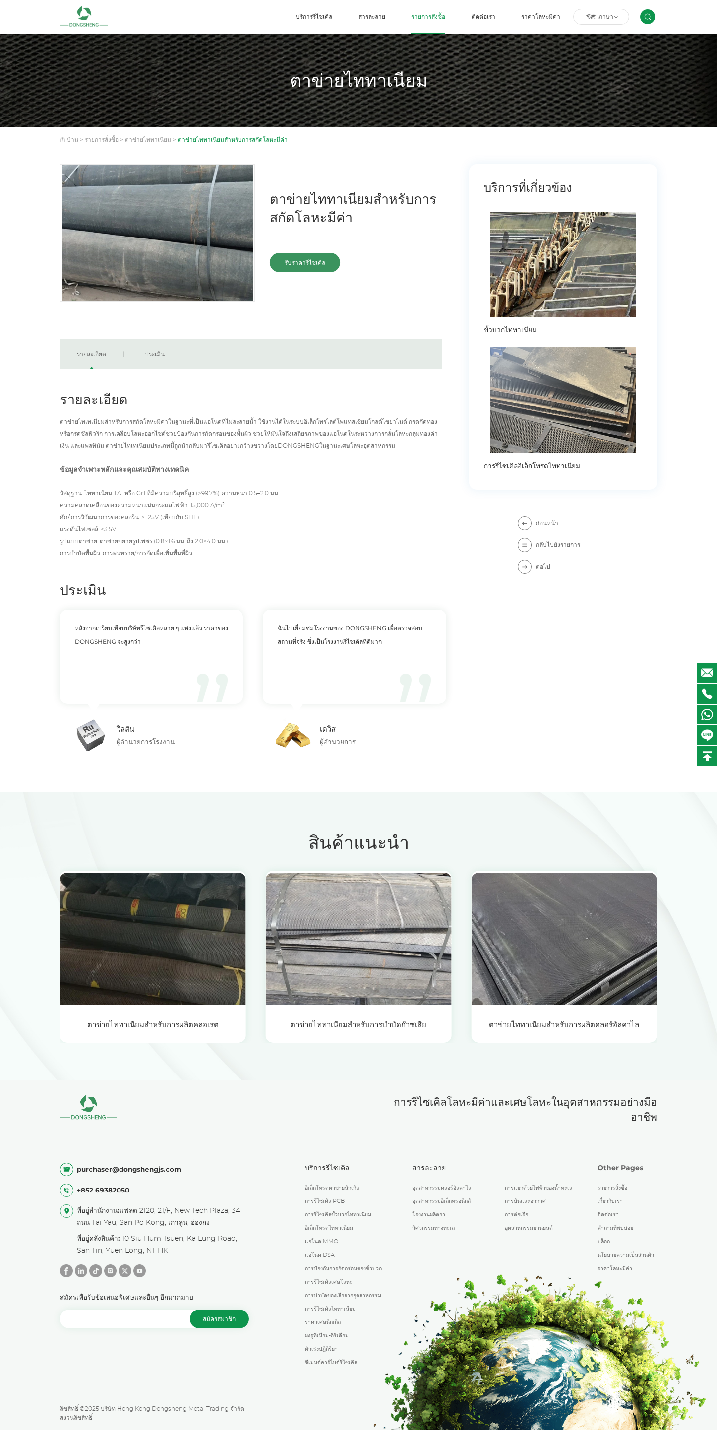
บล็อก (604, 1241)
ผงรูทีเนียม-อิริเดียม (327, 1335)
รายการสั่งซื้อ (428, 16)
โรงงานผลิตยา (428, 1214)
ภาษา (601, 17)
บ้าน (72, 139)
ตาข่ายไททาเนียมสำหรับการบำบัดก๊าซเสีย (358, 1024)
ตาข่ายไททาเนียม (148, 139)
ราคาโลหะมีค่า (540, 16)
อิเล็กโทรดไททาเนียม (329, 1228)
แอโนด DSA (320, 1255)
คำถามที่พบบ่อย (615, 1228)
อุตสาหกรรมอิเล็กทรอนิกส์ (441, 1201)
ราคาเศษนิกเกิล (323, 1322)
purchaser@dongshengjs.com (129, 1169)
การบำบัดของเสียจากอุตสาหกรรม (343, 1295)
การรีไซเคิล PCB (325, 1201)
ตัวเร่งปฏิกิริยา (321, 1349)
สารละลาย (371, 16)
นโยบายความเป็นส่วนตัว (626, 1255)
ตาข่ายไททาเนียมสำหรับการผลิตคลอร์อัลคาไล (564, 1024)
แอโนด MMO (321, 1241)
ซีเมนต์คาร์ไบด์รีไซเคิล (331, 1362)
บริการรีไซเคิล (314, 16)
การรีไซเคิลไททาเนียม (330, 1309)
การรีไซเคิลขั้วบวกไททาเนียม (338, 1214)
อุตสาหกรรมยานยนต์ (529, 1228)
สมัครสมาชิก (219, 1319)
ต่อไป (534, 566)
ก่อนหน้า (538, 523)
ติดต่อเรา (483, 16)
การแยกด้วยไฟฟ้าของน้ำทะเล (538, 1188)
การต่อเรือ (516, 1214)
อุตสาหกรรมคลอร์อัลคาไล (441, 1188)
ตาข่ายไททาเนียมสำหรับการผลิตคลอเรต (153, 1024)
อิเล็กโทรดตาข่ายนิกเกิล (332, 1188)
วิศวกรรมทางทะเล (433, 1228)
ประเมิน (155, 354)
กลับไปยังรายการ (549, 544)
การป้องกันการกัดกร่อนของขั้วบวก (343, 1268)
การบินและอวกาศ (525, 1201)
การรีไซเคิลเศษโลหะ (329, 1282)
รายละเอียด (91, 354)
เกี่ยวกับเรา (610, 1201)
